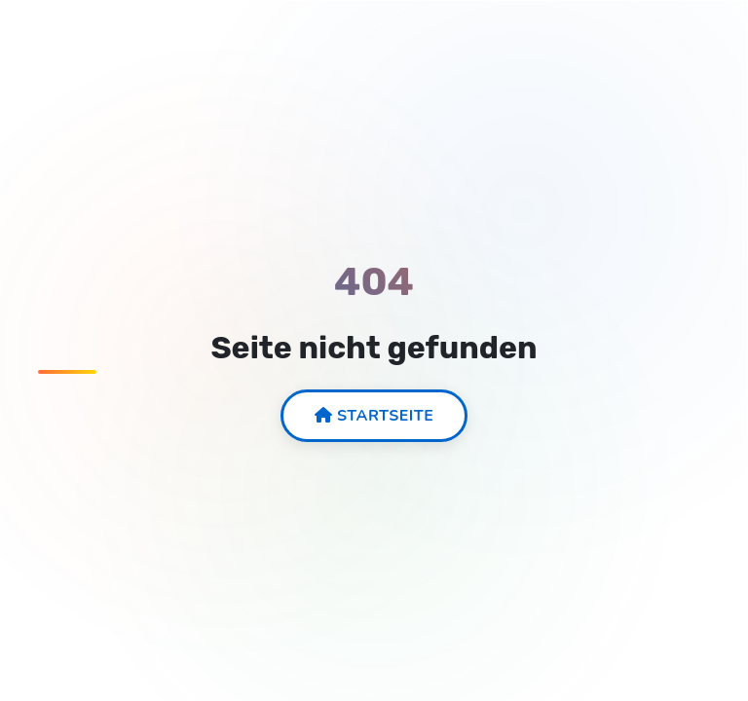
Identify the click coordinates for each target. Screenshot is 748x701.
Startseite (374, 415)
